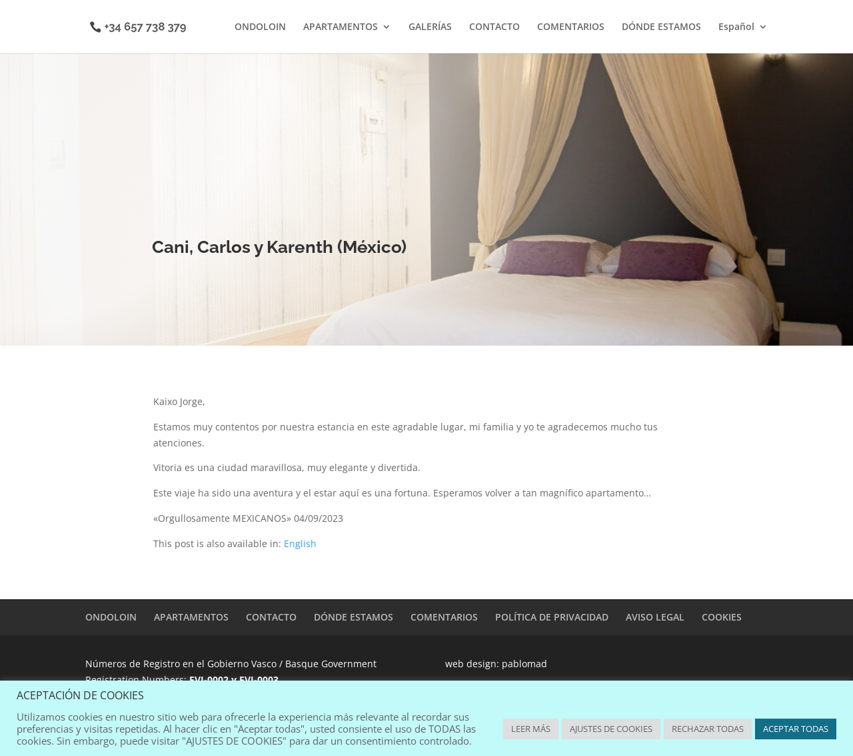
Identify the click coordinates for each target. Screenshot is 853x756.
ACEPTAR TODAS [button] (795, 729)
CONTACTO (494, 27)
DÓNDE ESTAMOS (661, 27)
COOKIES (722, 617)
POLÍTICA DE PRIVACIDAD (551, 617)
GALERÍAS (430, 27)
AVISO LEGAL (655, 617)
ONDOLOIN (260, 27)
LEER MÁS (530, 729)
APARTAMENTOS (340, 27)
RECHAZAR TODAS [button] (708, 729)
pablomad (524, 663)
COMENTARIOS (570, 27)
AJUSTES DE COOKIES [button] (611, 729)
